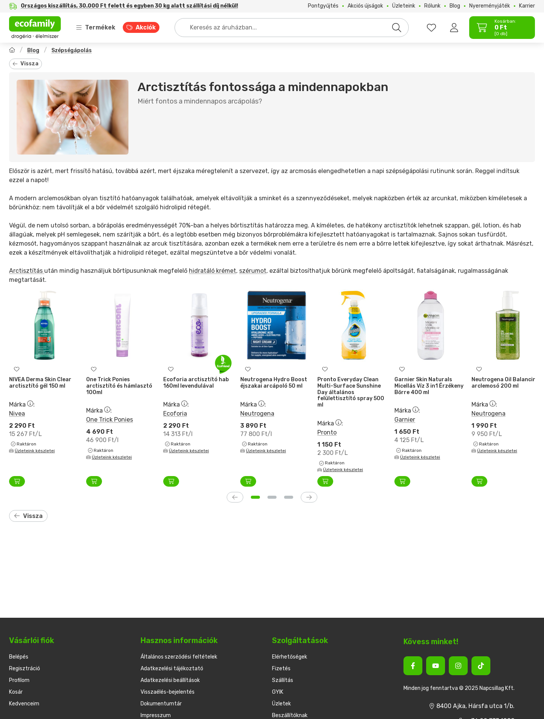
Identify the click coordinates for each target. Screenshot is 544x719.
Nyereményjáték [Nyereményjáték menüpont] (489, 6)
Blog (33, 50)
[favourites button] (431, 27)
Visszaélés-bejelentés (168, 692)
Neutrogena (257, 413)
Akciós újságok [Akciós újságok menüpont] (365, 6)
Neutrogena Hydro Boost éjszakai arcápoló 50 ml (273, 382)
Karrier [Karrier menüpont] (527, 6)
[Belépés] (454, 27)
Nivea (17, 413)
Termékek (95, 27)
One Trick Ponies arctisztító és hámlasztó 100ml (119, 386)
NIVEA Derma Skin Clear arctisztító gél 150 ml (40, 382)
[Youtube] (435, 665)
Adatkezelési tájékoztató (172, 668)
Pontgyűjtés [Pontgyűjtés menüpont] (323, 6)
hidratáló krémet (212, 270)
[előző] (235, 497)
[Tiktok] (480, 665)
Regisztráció (24, 668)
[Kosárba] (17, 481)
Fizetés (281, 668)
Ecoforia (175, 413)
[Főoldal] (12, 50)
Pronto (327, 432)
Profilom (19, 680)
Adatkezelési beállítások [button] (170, 680)
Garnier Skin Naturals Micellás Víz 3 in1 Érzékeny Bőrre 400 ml (429, 386)
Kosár (16, 692)
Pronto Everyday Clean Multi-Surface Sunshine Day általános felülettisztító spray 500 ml (350, 392)
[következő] (309, 497)
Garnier (404, 419)
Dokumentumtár (161, 703)
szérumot (252, 270)
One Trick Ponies (109, 419)
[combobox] (292, 27)
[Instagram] (458, 665)
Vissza (25, 63)
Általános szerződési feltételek (179, 657)
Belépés (18, 657)
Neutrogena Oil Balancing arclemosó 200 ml (505, 382)
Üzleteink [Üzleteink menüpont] (403, 6)
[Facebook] (412, 665)
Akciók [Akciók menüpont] (146, 27)
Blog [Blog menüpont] (455, 6)
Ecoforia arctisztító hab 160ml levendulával (196, 382)
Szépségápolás (71, 50)
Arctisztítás (26, 270)
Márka (22, 404)
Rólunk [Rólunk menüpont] (432, 6)
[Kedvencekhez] (16, 369)
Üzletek (281, 703)
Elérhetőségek (289, 657)
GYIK (277, 692)
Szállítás (282, 680)
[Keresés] (397, 27)
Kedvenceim (24, 703)
